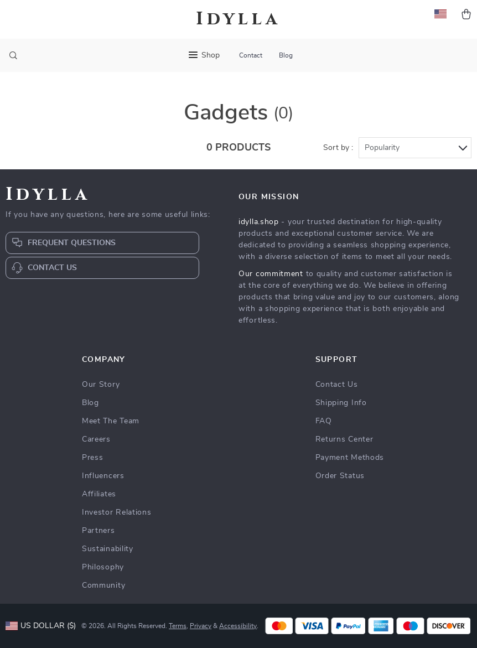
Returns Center (344, 439)
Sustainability (107, 549)
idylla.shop (259, 222)
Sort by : (338, 148)
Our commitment (271, 274)
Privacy (200, 626)
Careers (96, 439)
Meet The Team (110, 421)
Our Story (101, 384)
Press (92, 458)
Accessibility (238, 626)
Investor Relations (117, 512)
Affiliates (99, 494)
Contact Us (336, 384)
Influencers (103, 476)
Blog (286, 55)
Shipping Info (341, 403)
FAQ (323, 421)
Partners (98, 531)
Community (103, 585)
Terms (177, 626)
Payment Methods (350, 458)
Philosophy (103, 567)
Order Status (340, 476)
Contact (250, 55)
